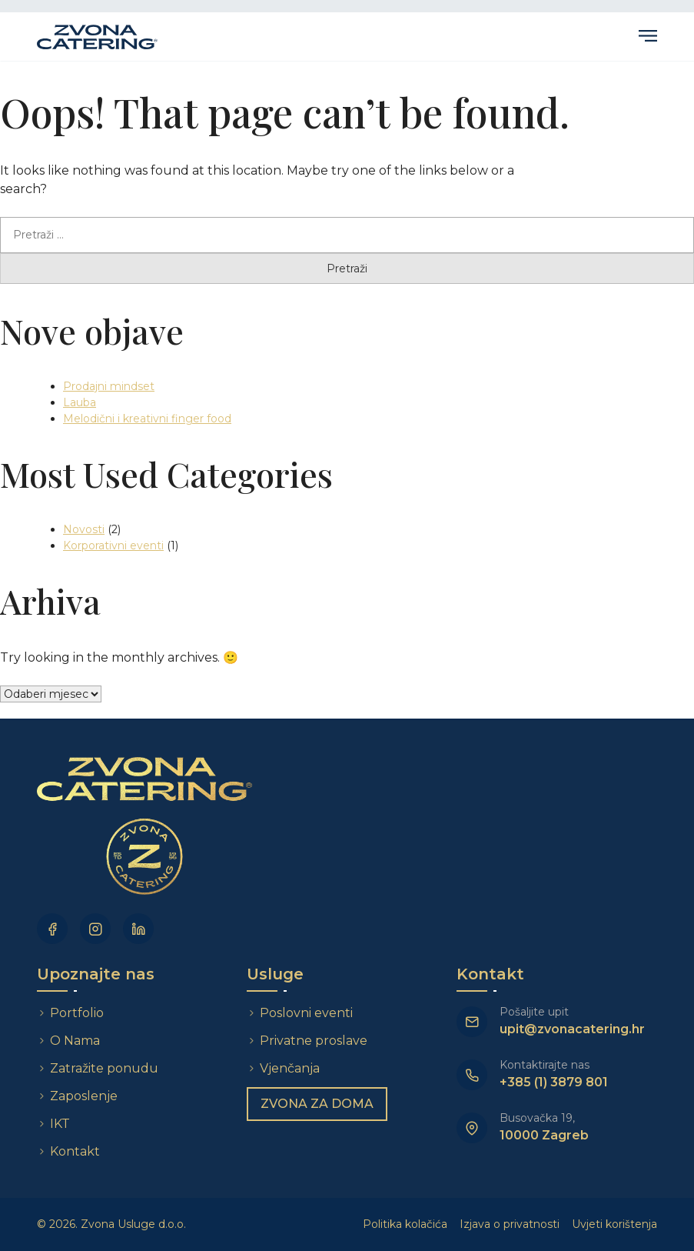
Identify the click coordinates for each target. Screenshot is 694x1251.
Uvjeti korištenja (614, 1224)
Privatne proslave (313, 1040)
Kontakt (75, 1151)
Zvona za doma (317, 1103)
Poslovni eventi (306, 1013)
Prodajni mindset (108, 386)
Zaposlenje (84, 1096)
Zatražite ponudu (105, 1068)
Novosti (84, 529)
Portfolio (77, 1013)
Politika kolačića (405, 1224)
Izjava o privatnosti (510, 1224)
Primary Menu (648, 36)
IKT (60, 1123)
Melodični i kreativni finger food (147, 418)
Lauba (79, 402)
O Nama (75, 1040)
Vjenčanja (290, 1068)
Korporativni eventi (113, 545)
